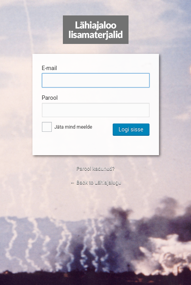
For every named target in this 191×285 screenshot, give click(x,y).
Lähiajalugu (96, 29)
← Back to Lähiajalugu (95, 182)
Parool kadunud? (95, 168)
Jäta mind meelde (67, 127)
